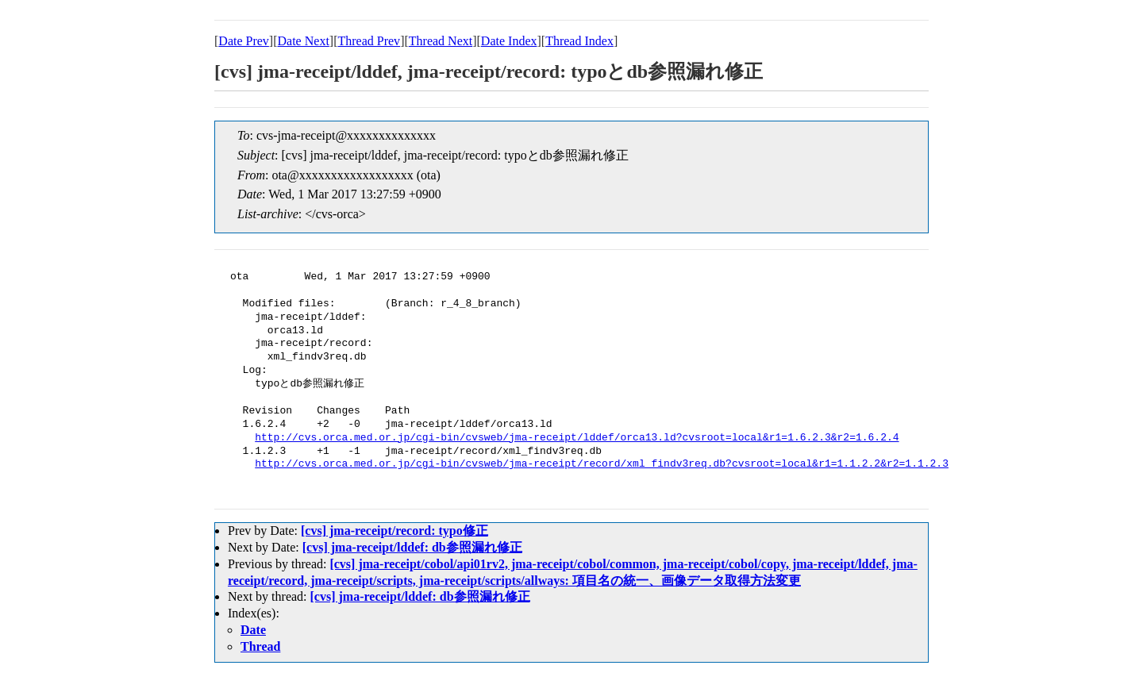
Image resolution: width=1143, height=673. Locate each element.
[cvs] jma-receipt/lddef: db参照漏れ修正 (412, 547)
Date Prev (243, 41)
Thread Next (440, 41)
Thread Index (579, 41)
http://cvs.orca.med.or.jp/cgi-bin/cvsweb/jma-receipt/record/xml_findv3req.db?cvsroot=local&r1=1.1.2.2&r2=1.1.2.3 (602, 464)
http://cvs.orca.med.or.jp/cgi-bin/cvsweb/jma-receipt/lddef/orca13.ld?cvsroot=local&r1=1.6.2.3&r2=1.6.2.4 (577, 438)
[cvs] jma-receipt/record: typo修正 (394, 530)
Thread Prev (368, 41)
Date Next (303, 41)
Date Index (509, 41)
